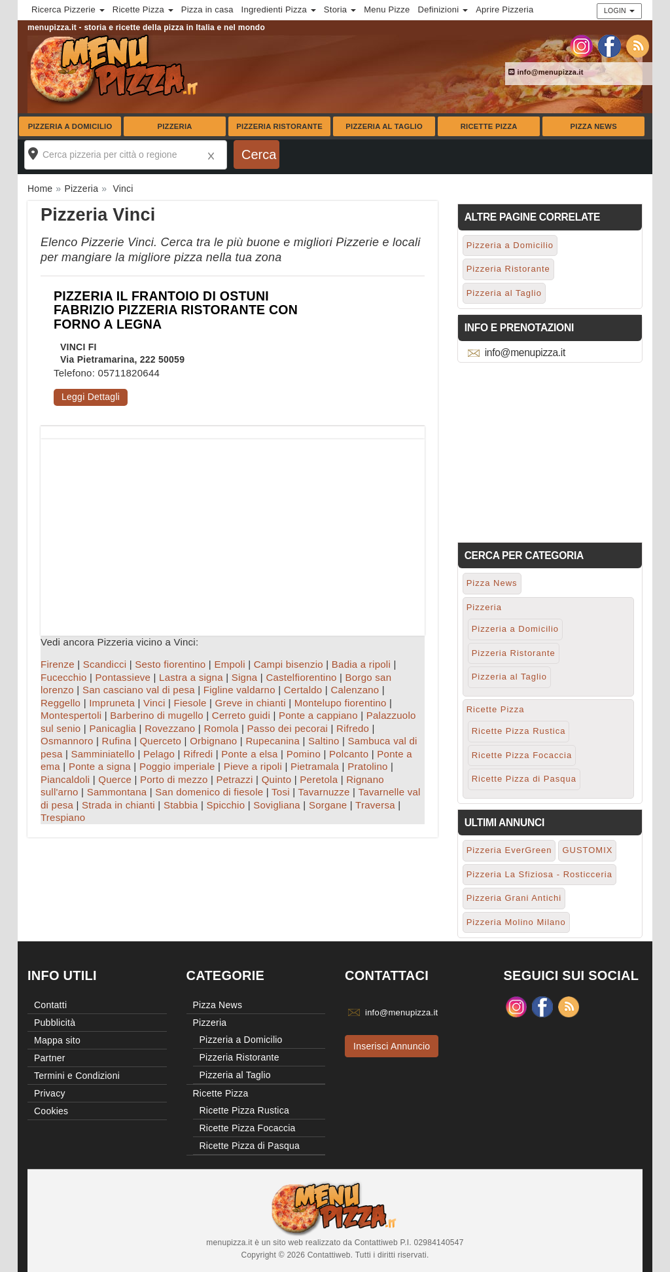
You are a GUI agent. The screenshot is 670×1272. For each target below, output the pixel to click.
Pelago (159, 753)
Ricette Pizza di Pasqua (524, 779)
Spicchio (226, 804)
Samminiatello (103, 753)
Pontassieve (123, 677)
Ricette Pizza (489, 126)
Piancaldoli (65, 779)
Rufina (117, 740)
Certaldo (303, 689)
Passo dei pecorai (287, 728)
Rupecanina (272, 740)
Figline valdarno (239, 689)
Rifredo (352, 728)
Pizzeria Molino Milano (516, 922)
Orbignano (213, 740)
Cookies (51, 1111)
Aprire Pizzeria (504, 9)
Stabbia (181, 804)
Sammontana (117, 791)
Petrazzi (235, 779)
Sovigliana (276, 804)
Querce (115, 779)
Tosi (281, 791)
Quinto (277, 779)
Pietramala (315, 766)
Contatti (50, 1005)
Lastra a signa (191, 677)
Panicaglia (112, 728)
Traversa (375, 804)
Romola (220, 728)
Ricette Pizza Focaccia (522, 755)
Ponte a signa (100, 766)
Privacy (49, 1093)
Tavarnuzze (323, 791)
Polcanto (348, 753)
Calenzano (354, 689)
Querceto (160, 740)
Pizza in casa (207, 9)
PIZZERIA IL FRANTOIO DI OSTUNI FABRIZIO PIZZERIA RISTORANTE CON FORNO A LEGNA (176, 310)
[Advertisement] (233, 531)
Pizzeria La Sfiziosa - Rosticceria (539, 874)
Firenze (58, 664)
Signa (245, 677)
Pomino (304, 753)
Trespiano (63, 817)
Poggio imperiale (177, 766)
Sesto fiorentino (170, 664)
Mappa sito (57, 1040)
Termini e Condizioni (77, 1075)
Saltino (324, 740)
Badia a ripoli (361, 664)
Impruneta (112, 702)
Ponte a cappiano (318, 715)
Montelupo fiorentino (340, 702)
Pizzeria (174, 126)
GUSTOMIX (587, 850)
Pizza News (594, 126)
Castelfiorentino (301, 677)
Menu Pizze (387, 9)
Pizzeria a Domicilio (70, 126)
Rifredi (198, 753)
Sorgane (328, 804)
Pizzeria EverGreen (509, 850)
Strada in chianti (118, 804)
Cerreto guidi (241, 715)
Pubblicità (54, 1022)
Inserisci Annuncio (391, 1046)
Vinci (154, 702)
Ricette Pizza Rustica (519, 731)
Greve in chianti (250, 702)
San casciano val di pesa (138, 689)
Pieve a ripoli (253, 766)
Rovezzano (170, 728)
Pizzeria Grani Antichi (514, 898)
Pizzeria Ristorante (279, 126)
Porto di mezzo (174, 779)
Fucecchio (64, 677)
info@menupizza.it (546, 72)
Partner (49, 1058)
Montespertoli (71, 715)
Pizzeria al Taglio (384, 126)
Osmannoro (67, 740)
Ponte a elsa (249, 753)
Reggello (60, 702)
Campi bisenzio (288, 664)
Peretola (319, 779)
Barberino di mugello (156, 715)
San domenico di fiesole (209, 791)
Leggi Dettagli (91, 396)
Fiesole (189, 702)
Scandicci (104, 664)
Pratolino (367, 766)
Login (619, 10)
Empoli (229, 664)
